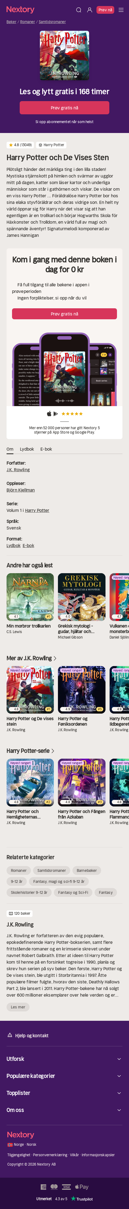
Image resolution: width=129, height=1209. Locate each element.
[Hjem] (40, 9)
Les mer (18, 1007)
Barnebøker (87, 870)
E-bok (28, 545)
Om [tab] (10, 449)
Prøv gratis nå (64, 107)
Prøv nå (105, 9)
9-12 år (16, 881)
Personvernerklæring (50, 1155)
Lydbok (13, 545)
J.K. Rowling (18, 469)
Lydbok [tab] (27, 449)
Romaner (27, 22)
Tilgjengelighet (19, 1155)
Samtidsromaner (52, 22)
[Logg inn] (89, 9)
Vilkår (74, 1155)
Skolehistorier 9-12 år (29, 892)
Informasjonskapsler (98, 1155)
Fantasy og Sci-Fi (73, 892)
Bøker (11, 22)
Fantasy (106, 892)
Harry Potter (37, 510)
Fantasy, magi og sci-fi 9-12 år (58, 881)
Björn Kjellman (21, 490)
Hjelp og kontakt (28, 1035)
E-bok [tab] (46, 449)
